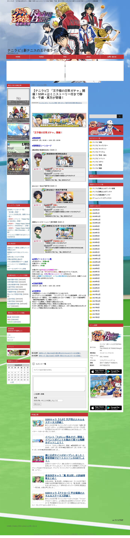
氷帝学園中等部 (12, 282)
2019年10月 (96, 223)
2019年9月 (96, 226)
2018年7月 (96, 272)
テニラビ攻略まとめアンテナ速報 (103, 188)
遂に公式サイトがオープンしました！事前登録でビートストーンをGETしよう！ (64, 461)
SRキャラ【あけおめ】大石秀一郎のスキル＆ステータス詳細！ (60, 356)
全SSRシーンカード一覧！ (16, 209)
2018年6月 (96, 275)
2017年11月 (96, 298)
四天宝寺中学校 (12, 289)
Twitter (41, 57)
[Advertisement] (18, 185)
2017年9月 (96, 304)
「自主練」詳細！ (13, 212)
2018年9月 (96, 265)
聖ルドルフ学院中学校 (14, 294)
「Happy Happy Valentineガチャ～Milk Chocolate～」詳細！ (18, 230)
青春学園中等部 (12, 279)
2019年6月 (96, 236)
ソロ (8, 335)
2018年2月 (96, 288)
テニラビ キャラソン (99, 149)
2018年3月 (96, 285)
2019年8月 (96, 229)
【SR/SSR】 (13, 317)
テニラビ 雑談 (97, 168)
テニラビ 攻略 (97, 142)
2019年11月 (96, 219)
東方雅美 (72, 102)
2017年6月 (96, 314)
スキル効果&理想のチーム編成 (17, 262)
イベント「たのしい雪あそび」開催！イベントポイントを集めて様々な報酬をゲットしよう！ (64, 442)
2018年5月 (96, 278)
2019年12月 (96, 216)
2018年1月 (96, 291)
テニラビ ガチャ (43, 102)
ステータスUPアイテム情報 (16, 269)
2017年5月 (96, 317)
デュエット (11, 337)
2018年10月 (96, 262)
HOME (18, 57)
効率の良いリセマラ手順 (15, 257)
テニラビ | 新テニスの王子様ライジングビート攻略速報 (48, 50)
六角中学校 (11, 301)
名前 (35, 400)
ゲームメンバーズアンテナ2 (101, 198)
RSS (64, 57)
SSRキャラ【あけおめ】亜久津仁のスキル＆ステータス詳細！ (60, 353)
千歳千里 (67, 102)
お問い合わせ (111, 57)
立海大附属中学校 (13, 284)
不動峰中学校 (11, 292)
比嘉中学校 (11, 287)
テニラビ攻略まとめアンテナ (102, 192)
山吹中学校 (11, 299)
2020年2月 (96, 210)
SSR (59, 102)
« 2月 (12, 382)
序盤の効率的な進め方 (14, 259)
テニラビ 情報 (53, 102)
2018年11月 (96, 259)
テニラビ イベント (98, 158)
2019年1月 (96, 252)
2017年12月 (96, 294)
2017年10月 (96, 301)
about (88, 57)
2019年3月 (96, 246)
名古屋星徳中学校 (13, 304)
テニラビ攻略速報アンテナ (101, 195)
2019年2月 (96, 249)
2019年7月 (96, 233)
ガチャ (62, 102)
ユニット (10, 340)
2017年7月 (96, 311)
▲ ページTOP (117, 523)
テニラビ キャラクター (100, 145)
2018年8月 (96, 268)
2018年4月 (96, 281)
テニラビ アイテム (98, 152)
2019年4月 (96, 242)
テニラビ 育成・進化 (99, 155)
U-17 (9, 306)
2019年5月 (96, 239)
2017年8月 (96, 307)
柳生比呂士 (79, 102)
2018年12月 (96, 255)
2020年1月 (96, 213)
